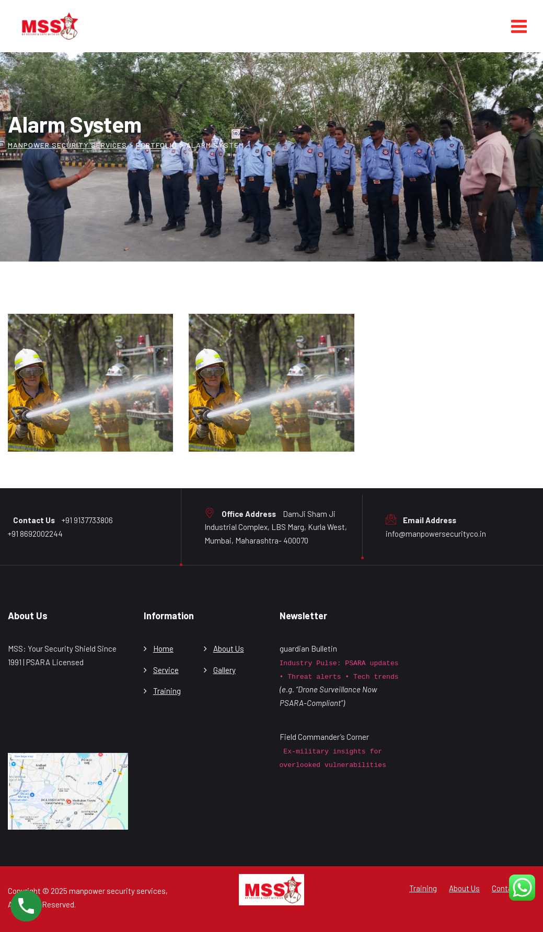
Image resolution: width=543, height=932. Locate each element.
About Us (228, 648)
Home (163, 648)
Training (167, 690)
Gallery (224, 670)
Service (166, 670)
